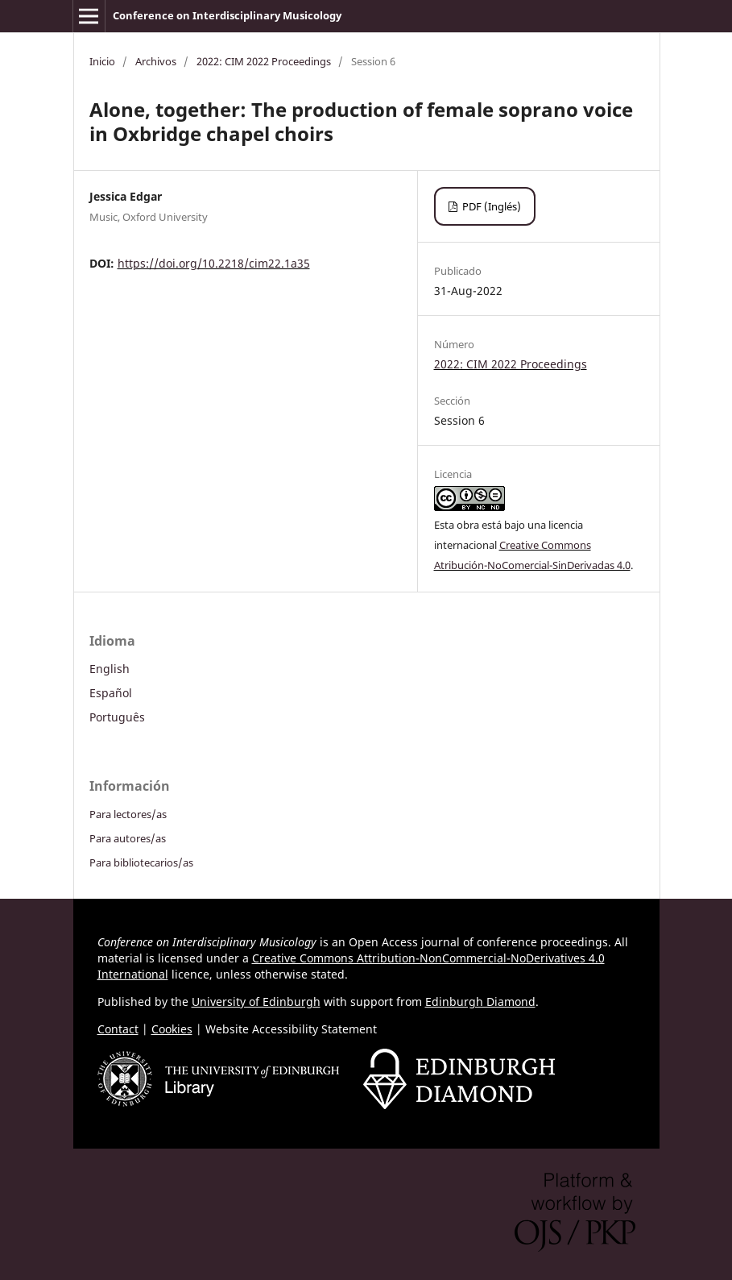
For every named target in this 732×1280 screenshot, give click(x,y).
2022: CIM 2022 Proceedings (263, 61)
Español (110, 692)
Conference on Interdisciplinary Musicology (227, 15)
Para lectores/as (128, 814)
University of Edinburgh (256, 1001)
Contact (118, 1029)
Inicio (102, 61)
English (109, 668)
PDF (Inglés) (490, 206)
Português (117, 717)
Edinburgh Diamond (480, 1001)
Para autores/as (127, 838)
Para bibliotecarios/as (141, 862)
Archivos (155, 61)
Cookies (171, 1029)
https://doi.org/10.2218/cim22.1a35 (214, 263)
